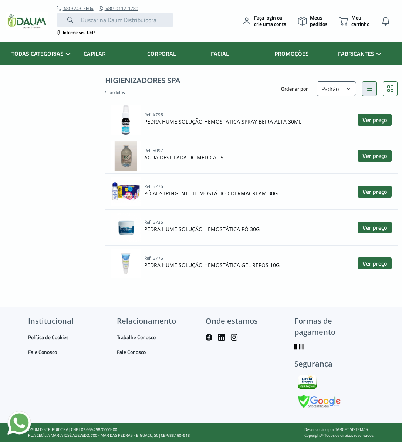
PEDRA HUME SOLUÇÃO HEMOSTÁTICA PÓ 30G (202, 229)
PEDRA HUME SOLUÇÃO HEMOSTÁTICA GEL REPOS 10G (212, 265)
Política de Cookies (48, 337)
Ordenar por (294, 88)
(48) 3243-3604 (75, 8)
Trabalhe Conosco (136, 337)
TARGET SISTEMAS (351, 429)
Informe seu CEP (76, 32)
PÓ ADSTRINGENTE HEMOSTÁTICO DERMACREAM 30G (211, 193)
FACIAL (220, 53)
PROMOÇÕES (291, 53)
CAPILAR (95, 53)
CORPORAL (161, 53)
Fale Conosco (42, 352)
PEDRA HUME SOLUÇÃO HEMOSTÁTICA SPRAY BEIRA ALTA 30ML (222, 121)
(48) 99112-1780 (118, 8)
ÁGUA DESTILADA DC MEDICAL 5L (185, 157)
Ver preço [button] (374, 119)
